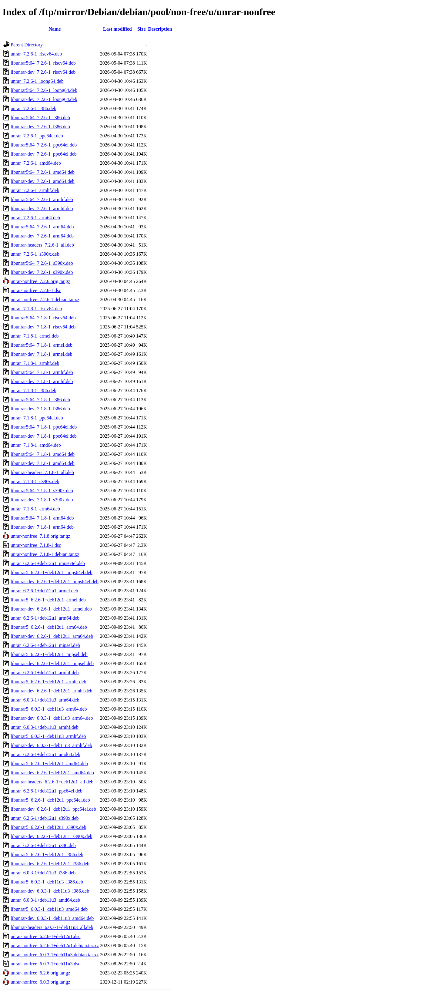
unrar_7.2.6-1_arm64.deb (35, 217)
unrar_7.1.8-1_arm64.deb (35, 508)
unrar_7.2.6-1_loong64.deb (37, 81)
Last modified (117, 29)
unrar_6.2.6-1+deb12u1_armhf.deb (45, 672)
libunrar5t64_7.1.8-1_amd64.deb (43, 454)
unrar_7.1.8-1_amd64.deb (36, 445)
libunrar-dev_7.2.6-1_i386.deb (40, 126)
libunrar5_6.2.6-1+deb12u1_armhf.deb (48, 681)
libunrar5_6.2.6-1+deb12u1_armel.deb (48, 599)
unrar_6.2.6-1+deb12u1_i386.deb (43, 845)
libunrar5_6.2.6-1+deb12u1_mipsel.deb (49, 654)
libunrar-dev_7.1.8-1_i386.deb (40, 408)
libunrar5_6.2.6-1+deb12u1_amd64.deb (49, 763)
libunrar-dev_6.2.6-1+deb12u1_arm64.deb (52, 636)
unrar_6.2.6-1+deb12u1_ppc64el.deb (46, 790)
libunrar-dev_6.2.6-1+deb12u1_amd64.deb (52, 772)
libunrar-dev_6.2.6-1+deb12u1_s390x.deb (51, 836)
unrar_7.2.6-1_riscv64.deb (36, 53)
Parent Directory (27, 44)
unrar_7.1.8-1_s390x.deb (35, 481)
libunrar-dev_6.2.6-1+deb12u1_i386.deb (50, 863)
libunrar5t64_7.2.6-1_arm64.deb (42, 226)
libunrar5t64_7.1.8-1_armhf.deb (42, 372)
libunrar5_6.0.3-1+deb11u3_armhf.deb (48, 736)
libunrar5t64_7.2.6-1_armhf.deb (42, 199)
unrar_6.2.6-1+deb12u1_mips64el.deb (48, 563)
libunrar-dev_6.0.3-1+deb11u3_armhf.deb (51, 745)
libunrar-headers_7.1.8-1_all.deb (42, 472)
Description (160, 29)
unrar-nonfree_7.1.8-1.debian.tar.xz (45, 554)
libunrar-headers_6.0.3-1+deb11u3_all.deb (52, 927)
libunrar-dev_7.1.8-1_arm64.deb (42, 527)
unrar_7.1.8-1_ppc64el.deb (37, 417)
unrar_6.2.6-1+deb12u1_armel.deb (44, 590)
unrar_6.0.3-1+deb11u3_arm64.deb (45, 699)
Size (141, 29)
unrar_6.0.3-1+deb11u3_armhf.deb (45, 727)
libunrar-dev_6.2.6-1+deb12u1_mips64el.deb (55, 581)
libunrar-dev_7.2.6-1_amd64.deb (43, 181)
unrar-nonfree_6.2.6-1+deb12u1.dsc (45, 936)
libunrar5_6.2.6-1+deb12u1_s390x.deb (48, 827)
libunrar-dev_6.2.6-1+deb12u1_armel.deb (51, 608)
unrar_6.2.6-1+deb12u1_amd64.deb (45, 754)
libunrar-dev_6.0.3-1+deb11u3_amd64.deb (52, 918)
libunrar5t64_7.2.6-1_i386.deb (40, 117)
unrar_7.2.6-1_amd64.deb (36, 163)
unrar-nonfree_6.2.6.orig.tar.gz (40, 972)
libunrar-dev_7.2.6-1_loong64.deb (44, 99)
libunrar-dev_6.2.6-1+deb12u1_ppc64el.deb (53, 809)
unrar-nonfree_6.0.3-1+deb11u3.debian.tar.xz (55, 954)
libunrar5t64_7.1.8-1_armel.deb (41, 345)
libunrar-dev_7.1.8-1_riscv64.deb (43, 326)
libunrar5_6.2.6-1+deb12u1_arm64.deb (49, 627)
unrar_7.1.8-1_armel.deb (35, 335)
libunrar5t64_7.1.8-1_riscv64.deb (43, 317)
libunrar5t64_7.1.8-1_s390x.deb (42, 490)
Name (54, 29)
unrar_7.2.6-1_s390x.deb (35, 254)
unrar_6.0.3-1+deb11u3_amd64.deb (45, 900)
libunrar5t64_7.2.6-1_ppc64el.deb (44, 144)
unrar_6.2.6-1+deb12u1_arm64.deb (45, 618)
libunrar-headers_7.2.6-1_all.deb (42, 244)
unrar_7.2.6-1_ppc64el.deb (37, 135)
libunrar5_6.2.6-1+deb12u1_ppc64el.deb (50, 800)
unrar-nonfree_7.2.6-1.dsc (36, 290)
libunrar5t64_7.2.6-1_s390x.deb (42, 263)
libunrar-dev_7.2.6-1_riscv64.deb (43, 72)
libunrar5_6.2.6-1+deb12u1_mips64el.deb (51, 572)
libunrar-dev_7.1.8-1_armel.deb (41, 354)
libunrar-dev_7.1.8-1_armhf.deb (42, 381)
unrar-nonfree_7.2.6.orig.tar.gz (40, 281)
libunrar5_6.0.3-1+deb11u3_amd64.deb (49, 909)
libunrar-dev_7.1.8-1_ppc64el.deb (44, 436)
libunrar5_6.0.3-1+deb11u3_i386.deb (47, 881)
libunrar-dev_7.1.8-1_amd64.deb (43, 463)
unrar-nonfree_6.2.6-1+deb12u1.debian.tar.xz (55, 945)
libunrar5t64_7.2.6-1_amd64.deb (43, 172)
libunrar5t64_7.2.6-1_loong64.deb (44, 90)
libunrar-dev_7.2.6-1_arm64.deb (42, 235)
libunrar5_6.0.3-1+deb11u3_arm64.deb (49, 709)
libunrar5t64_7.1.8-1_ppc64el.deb (44, 426)
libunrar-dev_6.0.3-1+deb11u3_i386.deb (50, 890)
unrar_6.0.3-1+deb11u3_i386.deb (43, 872)
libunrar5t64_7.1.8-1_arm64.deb (42, 517)
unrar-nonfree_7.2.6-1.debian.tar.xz (45, 299)
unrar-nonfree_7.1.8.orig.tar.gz (40, 536)
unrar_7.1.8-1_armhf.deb (35, 363)
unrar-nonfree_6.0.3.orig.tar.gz (40, 981)
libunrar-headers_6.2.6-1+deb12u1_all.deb (52, 781)
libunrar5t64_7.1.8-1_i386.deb (40, 399)
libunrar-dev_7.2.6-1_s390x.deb (42, 272)
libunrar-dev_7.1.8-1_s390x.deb (42, 499)
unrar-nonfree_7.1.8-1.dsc (36, 545)
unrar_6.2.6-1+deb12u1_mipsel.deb (45, 645)
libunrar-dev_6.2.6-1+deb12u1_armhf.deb (51, 690)
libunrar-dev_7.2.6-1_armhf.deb (42, 208)
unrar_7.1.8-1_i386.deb (33, 390)
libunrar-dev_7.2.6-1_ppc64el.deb (44, 153)
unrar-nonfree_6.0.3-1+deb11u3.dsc (45, 963)
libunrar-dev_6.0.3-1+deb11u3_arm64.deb (52, 718)
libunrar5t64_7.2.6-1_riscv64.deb (43, 63)
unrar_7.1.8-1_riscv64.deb (36, 308)
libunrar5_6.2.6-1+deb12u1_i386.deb (47, 854)
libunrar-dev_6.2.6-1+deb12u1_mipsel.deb (52, 663)
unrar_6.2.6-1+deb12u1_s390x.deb (45, 818)
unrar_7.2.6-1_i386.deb (33, 108)
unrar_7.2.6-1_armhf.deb (35, 190)
